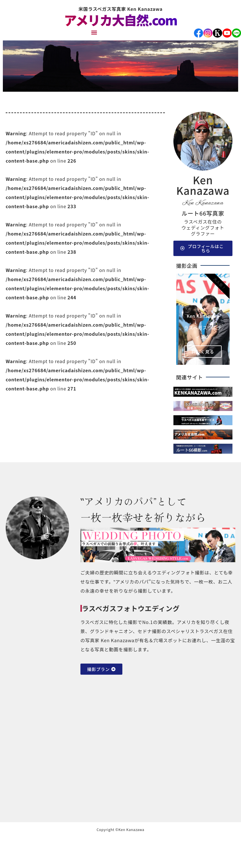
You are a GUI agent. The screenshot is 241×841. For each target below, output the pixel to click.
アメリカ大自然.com (120, 20)
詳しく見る (203, 352)
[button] (94, 32)
